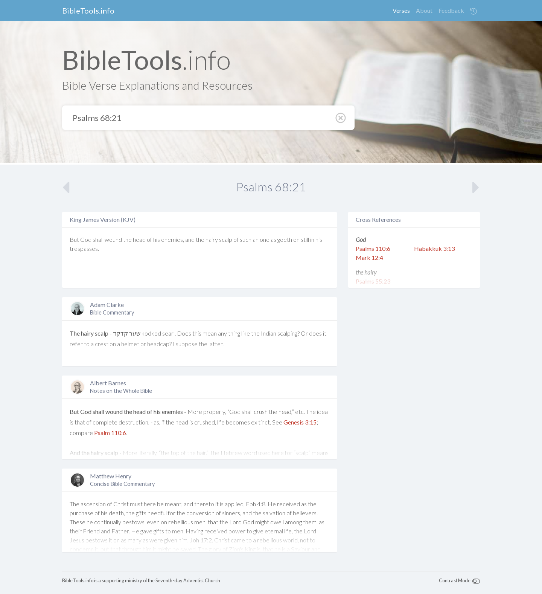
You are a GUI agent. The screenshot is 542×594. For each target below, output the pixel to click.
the (127, 239)
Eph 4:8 (255, 503)
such (245, 239)
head (139, 239)
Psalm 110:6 (110, 432)
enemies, (172, 239)
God (85, 239)
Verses (401, 10)
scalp (225, 239)
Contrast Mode (454, 580)
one (264, 239)
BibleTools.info (88, 10)
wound (113, 239)
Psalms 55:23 (373, 281)
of (149, 239)
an (256, 239)
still (305, 239)
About (424, 10)
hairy (212, 239)
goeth (284, 239)
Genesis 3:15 (300, 422)
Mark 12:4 (369, 257)
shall (98, 239)
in (312, 239)
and (190, 239)
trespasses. (84, 248)
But (74, 239)
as (273, 239)
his (156, 239)
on (296, 239)
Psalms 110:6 (373, 248)
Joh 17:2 (201, 540)
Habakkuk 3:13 (434, 248)
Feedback (451, 10)
